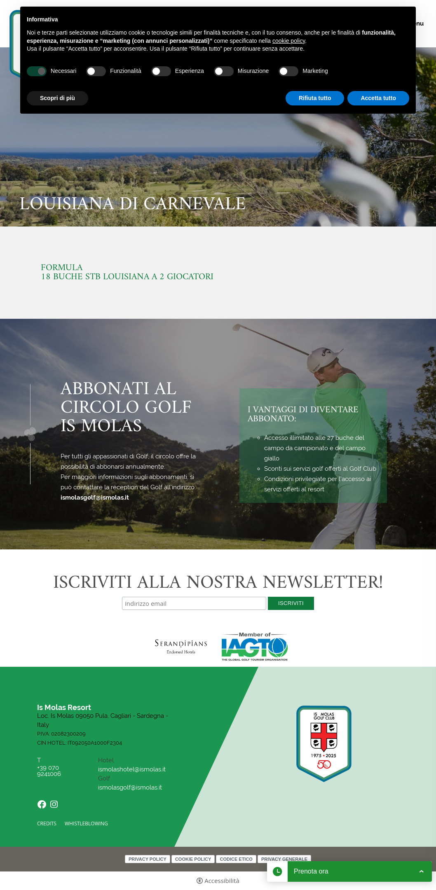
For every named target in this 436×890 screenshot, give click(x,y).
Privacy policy (147, 859)
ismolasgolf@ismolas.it (95, 497)
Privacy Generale (284, 859)
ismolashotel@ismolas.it (132, 769)
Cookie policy (193, 859)
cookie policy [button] (288, 40)
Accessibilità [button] (221, 881)
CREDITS (46, 823)
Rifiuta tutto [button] (315, 98)
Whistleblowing (86, 823)
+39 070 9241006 (50, 771)
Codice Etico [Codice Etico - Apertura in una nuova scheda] (236, 859)
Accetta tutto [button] (378, 98)
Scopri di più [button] (57, 98)
